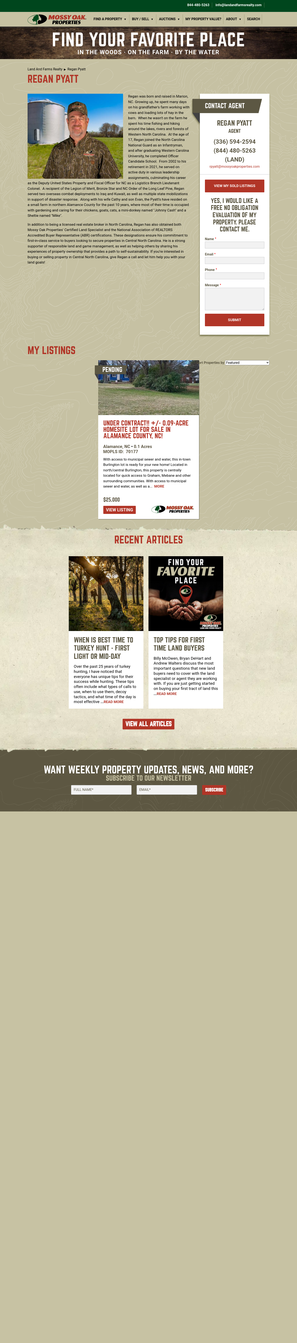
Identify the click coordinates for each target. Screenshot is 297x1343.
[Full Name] (101, 789)
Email (209, 254)
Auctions (167, 19)
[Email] (167, 789)
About (231, 19)
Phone (210, 270)
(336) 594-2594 (235, 141)
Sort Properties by (210, 363)
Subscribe (214, 790)
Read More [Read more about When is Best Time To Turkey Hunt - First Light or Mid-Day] (114, 702)
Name (209, 239)
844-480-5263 (197, 5)
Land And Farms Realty (45, 69)
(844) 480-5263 (235, 150)
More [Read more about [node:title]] (159, 486)
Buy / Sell (140, 19)
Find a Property (108, 19)
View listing (119, 509)
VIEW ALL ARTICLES (148, 724)
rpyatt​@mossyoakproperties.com (235, 167)
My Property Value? (203, 19)
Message (212, 285)
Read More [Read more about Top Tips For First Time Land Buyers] (167, 694)
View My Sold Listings (234, 186)
